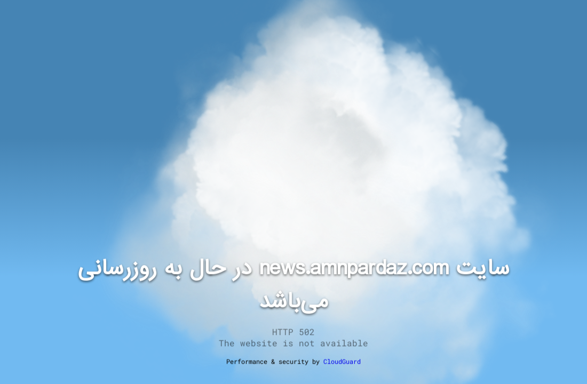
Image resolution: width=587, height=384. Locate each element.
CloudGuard (342, 361)
